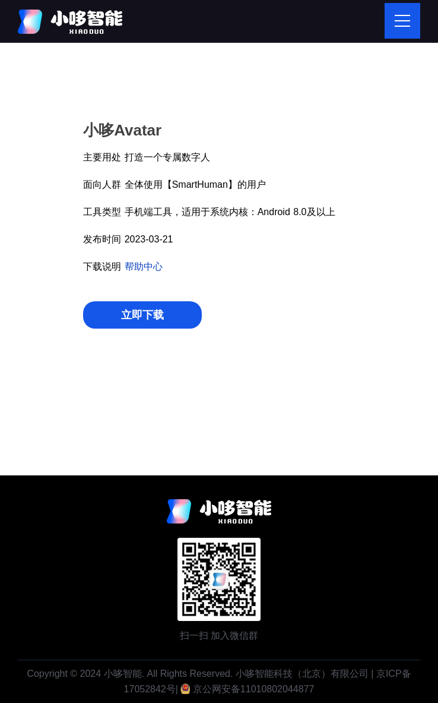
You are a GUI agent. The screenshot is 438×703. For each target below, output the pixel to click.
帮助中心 (144, 266)
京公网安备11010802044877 (254, 689)
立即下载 (142, 315)
